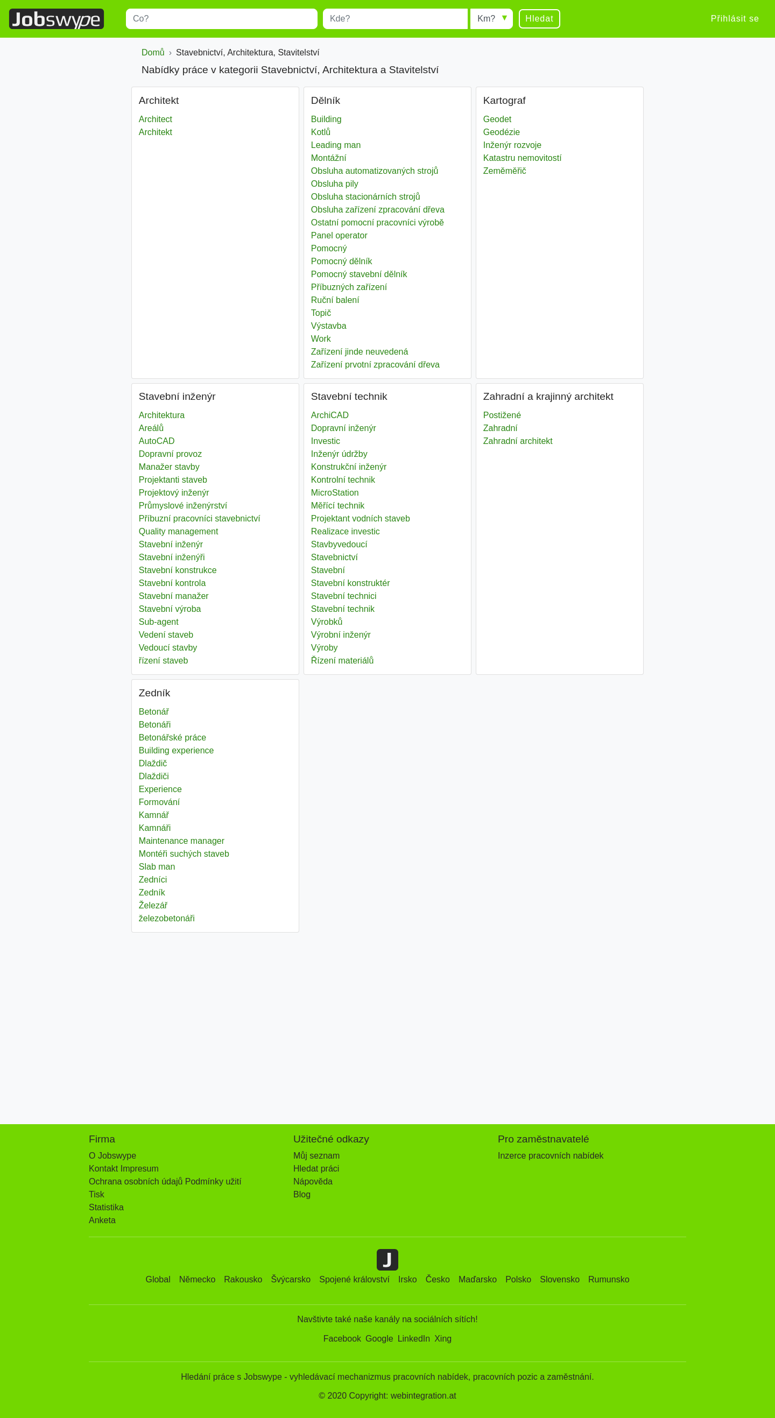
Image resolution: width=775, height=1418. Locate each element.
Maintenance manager (181, 840)
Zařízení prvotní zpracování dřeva (375, 364)
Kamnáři (155, 828)
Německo (197, 1279)
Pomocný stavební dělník (359, 274)
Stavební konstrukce (178, 570)
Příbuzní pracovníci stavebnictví (199, 518)
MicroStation (335, 492)
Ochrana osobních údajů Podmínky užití (165, 1181)
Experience (160, 789)
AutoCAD (157, 441)
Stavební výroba (170, 608)
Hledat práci (316, 1168)
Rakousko (243, 1279)
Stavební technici (344, 596)
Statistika (106, 1207)
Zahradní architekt (518, 441)
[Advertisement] (388, 1023)
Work (321, 338)
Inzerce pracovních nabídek (551, 1155)
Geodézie (501, 132)
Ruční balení (335, 300)
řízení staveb (163, 660)
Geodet (497, 119)
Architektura (162, 415)
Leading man (336, 145)
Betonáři (155, 724)
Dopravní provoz (170, 453)
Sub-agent (159, 621)
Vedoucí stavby (168, 647)
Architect (155, 119)
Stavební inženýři (172, 557)
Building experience (176, 750)
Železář (153, 905)
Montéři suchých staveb (184, 853)
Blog (302, 1194)
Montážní (329, 158)
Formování (159, 802)
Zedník (152, 892)
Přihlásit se (735, 18)
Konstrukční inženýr (349, 466)
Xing (443, 1338)
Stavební (328, 570)
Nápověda (313, 1181)
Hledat (539, 18)
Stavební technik (343, 608)
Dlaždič (153, 763)
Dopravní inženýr (343, 428)
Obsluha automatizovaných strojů (375, 170)
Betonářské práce (172, 737)
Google (379, 1338)
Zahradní (500, 428)
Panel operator (339, 235)
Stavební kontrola (172, 583)
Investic (325, 441)
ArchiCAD (330, 415)
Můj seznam (316, 1155)
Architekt (155, 132)
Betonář (154, 711)
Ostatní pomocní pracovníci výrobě (377, 222)
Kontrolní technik (343, 479)
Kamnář (154, 815)
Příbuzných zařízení (349, 287)
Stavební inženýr (171, 544)
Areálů (151, 428)
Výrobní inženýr (341, 634)
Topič (321, 313)
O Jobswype (112, 1155)
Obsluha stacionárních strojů (365, 196)
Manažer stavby (169, 466)
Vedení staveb (166, 634)
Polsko (518, 1279)
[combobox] (222, 19)
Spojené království (354, 1279)
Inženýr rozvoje (512, 145)
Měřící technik (338, 505)
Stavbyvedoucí (339, 544)
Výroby (324, 647)
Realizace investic (345, 531)
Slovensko (560, 1279)
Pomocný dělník (341, 261)
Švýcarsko (291, 1279)
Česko (438, 1279)
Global (157, 1279)
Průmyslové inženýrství (183, 505)
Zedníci (153, 879)
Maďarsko (478, 1279)
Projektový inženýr (174, 492)
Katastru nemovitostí (522, 158)
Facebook (342, 1338)
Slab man (157, 866)
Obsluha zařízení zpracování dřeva (378, 209)
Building (326, 119)
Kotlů (320, 132)
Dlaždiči (154, 776)
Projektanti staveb (173, 479)
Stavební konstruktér (350, 583)
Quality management (179, 531)
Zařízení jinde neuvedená (359, 351)
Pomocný (329, 248)
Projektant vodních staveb (360, 518)
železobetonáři (167, 918)
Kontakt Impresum (124, 1168)
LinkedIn (414, 1338)
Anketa (102, 1220)
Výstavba (329, 325)
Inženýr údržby (339, 453)
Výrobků (327, 621)
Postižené (502, 415)
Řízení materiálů (342, 660)
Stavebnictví (334, 557)
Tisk (96, 1194)
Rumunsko (608, 1279)
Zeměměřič (504, 170)
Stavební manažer (174, 596)
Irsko (407, 1279)
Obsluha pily (334, 183)
